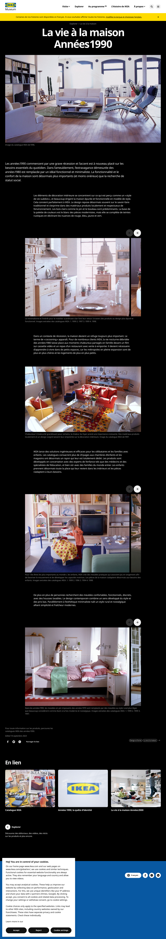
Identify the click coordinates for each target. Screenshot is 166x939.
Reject (39, 930)
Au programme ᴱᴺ (97, 6)
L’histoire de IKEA (120, 6)
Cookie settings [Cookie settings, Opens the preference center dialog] (61, 930)
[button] (151, 6)
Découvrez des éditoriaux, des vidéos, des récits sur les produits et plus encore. (26, 835)
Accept (16, 930)
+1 (159, 740)
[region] (38, 897)
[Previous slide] (129, 233)
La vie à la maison (88, 23)
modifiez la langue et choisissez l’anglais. (124, 17)
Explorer (79, 6)
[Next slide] (137, 233)
